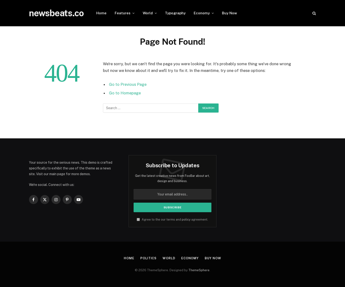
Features (122, 13)
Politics (148, 258)
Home (101, 13)
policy (186, 219)
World (148, 13)
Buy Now (229, 13)
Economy (202, 13)
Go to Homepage (125, 93)
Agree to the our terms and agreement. (172, 219)
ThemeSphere (198, 270)
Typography (175, 13)
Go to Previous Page (128, 84)
